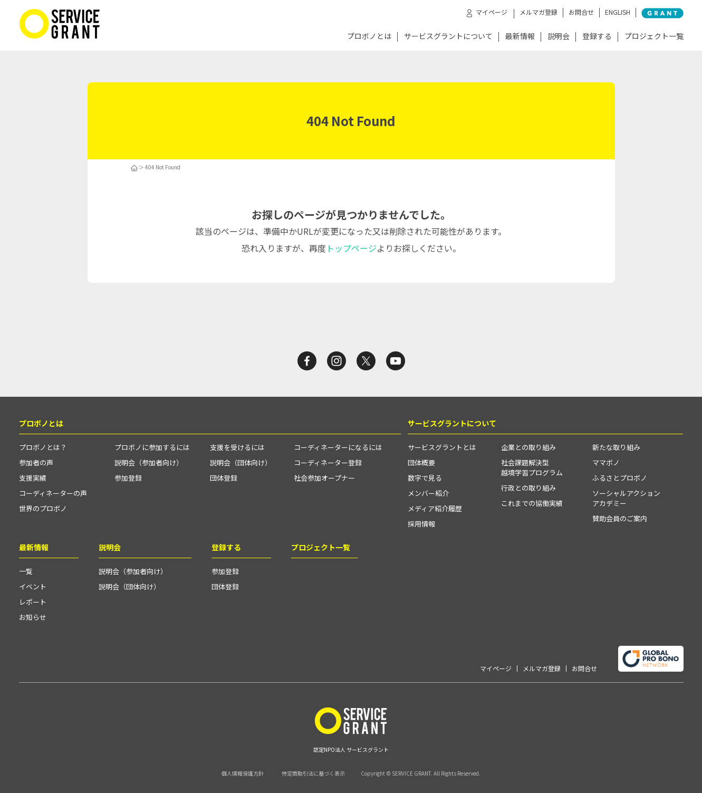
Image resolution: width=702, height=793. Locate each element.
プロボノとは (369, 36)
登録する (597, 36)
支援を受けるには (237, 447)
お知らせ (32, 617)
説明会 (558, 36)
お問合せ (581, 12)
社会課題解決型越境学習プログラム (532, 467)
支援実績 (32, 478)
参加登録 (128, 478)
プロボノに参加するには (152, 447)
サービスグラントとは (442, 447)
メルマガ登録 (538, 12)
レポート (32, 602)
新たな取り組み (616, 447)
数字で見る (425, 478)
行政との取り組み (528, 488)
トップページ (351, 248)
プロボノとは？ (43, 447)
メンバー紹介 (428, 493)
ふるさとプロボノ (619, 478)
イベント (32, 586)
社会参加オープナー (324, 478)
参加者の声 (36, 462)
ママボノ (606, 462)
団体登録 (223, 478)
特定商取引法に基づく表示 (313, 773)
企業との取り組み (528, 447)
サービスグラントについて (448, 36)
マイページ (496, 668)
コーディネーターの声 (53, 493)
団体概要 (421, 462)
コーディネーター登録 (328, 462)
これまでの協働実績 (532, 503)
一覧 (26, 571)
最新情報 (520, 36)
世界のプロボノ (43, 508)
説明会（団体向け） (241, 462)
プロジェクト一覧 (654, 36)
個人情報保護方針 (243, 773)
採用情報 (421, 524)
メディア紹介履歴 (435, 508)
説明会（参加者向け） (148, 462)
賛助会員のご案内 (619, 518)
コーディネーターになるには (338, 447)
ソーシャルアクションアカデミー (626, 498)
